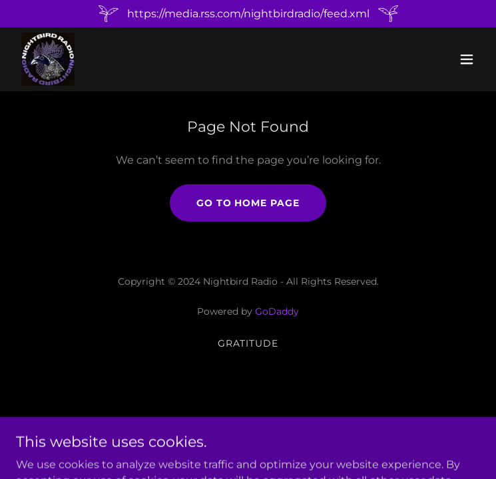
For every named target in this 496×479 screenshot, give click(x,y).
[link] (48, 59)
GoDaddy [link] (277, 311)
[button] (466, 59)
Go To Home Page (248, 203)
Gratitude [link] (248, 343)
